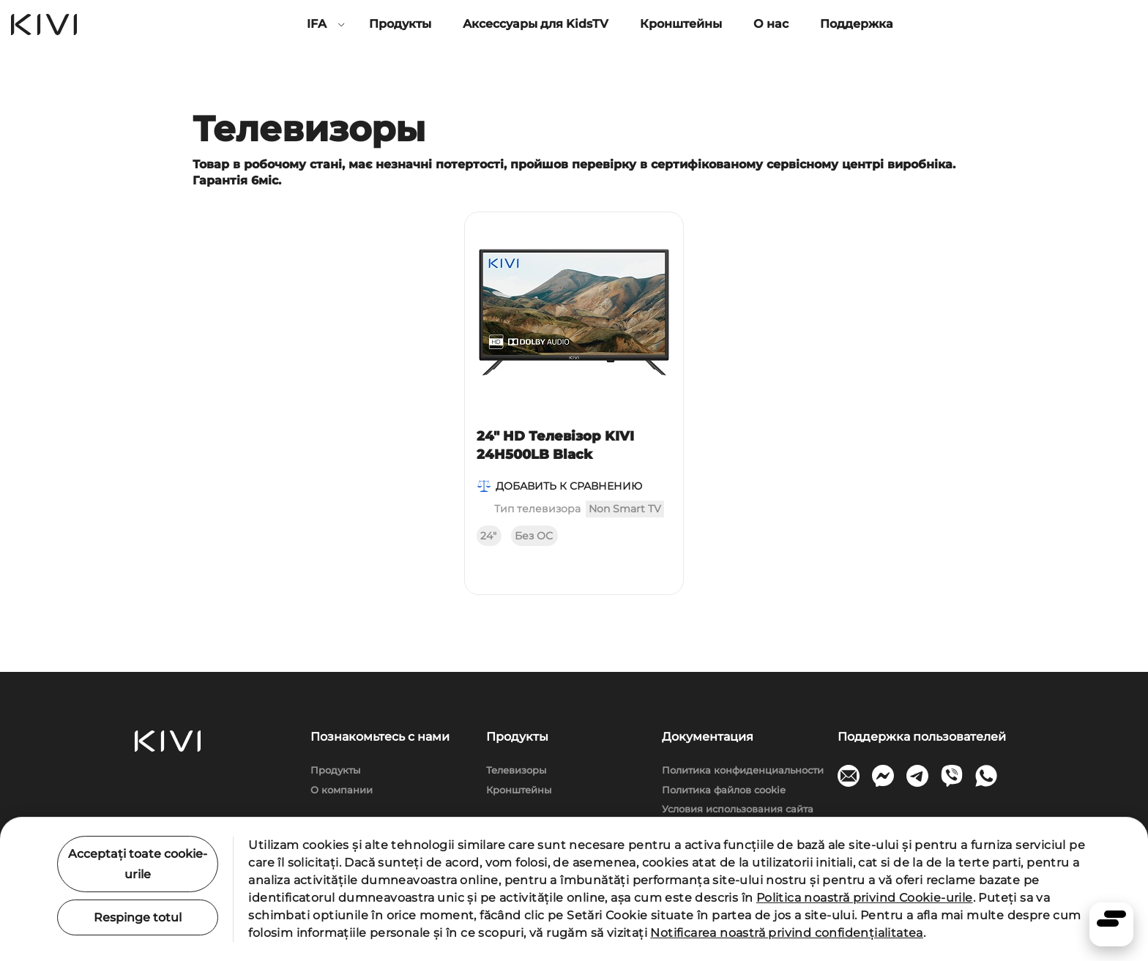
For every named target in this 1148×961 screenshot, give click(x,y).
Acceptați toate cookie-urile (137, 863)
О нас (771, 24)
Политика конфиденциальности (743, 770)
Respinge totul (138, 917)
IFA (317, 24)
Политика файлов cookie (724, 790)
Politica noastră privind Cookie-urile (864, 898)
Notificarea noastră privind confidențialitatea (786, 933)
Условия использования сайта (737, 809)
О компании (341, 790)
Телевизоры (516, 770)
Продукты (400, 24)
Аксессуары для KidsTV (535, 24)
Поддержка (856, 24)
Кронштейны (681, 24)
